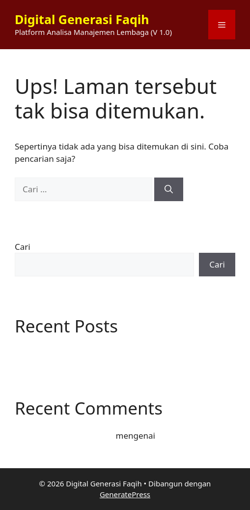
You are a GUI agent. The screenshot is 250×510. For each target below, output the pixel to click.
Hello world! (38, 352)
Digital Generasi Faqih (82, 19)
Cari (22, 246)
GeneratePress (125, 494)
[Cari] (168, 189)
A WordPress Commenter (64, 435)
